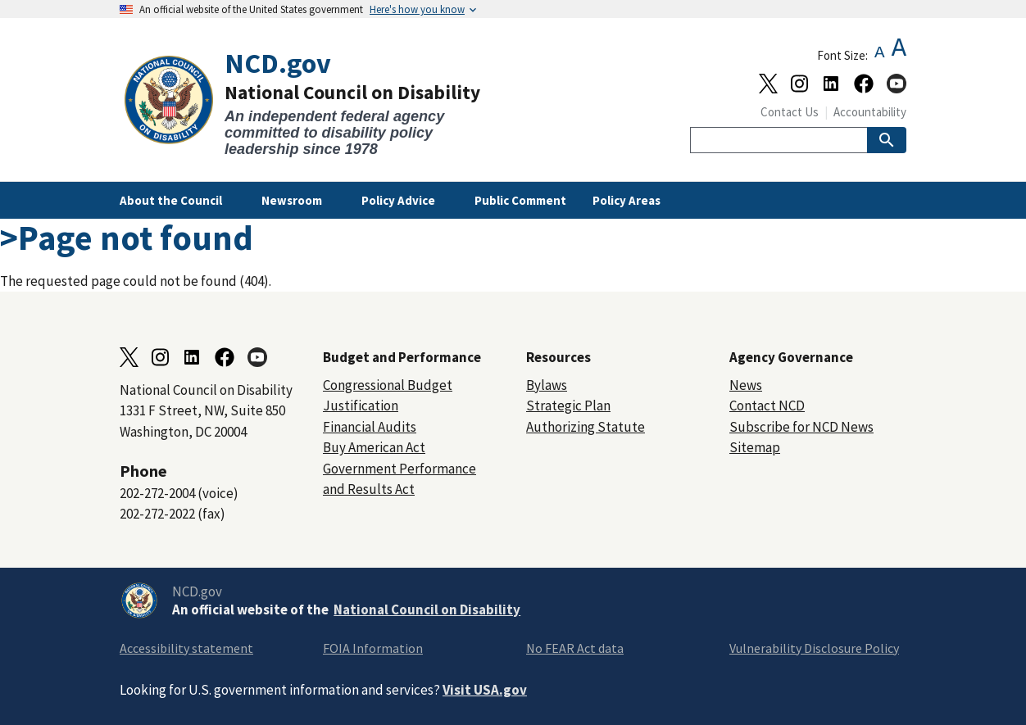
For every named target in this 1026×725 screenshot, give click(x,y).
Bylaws (546, 385)
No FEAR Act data (575, 648)
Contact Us (789, 111)
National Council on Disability (427, 609)
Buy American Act (374, 447)
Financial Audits (369, 427)
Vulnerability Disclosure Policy (814, 648)
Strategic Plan (568, 405)
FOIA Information (373, 648)
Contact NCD (767, 405)
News (745, 385)
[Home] (316, 102)
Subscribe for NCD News (801, 427)
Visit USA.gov (485, 690)
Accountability (869, 111)
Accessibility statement (186, 648)
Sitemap (754, 447)
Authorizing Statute (585, 427)
